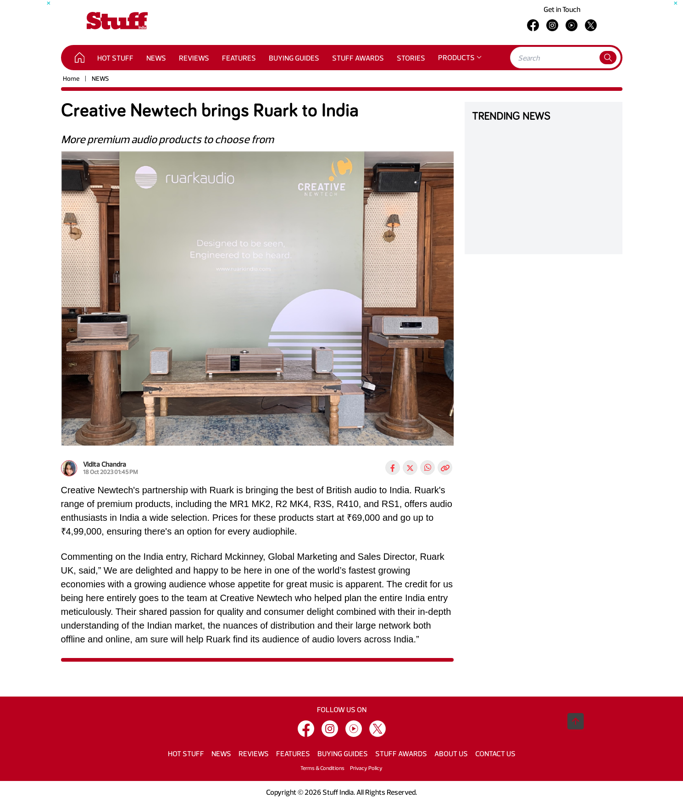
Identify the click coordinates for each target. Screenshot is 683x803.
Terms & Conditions (322, 767)
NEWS (100, 78)
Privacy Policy (366, 767)
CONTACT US (495, 753)
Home (71, 78)
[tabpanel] (257, 302)
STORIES (411, 57)
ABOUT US (451, 753)
